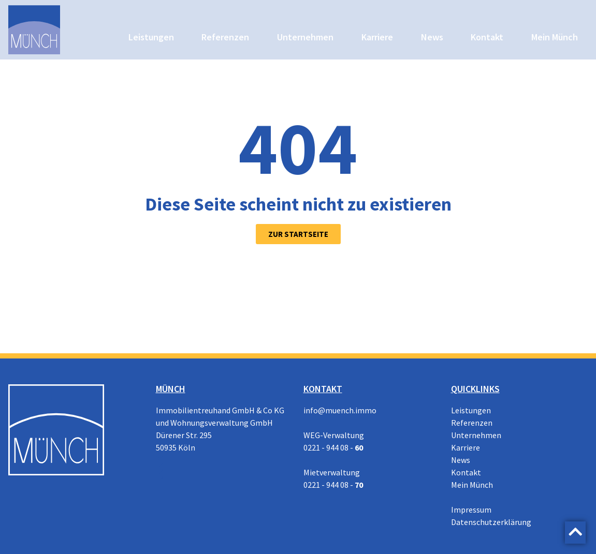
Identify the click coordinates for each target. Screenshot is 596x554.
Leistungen (151, 37)
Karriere (377, 37)
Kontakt (487, 37)
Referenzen (225, 37)
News (432, 37)
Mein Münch (554, 37)
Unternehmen (305, 37)
